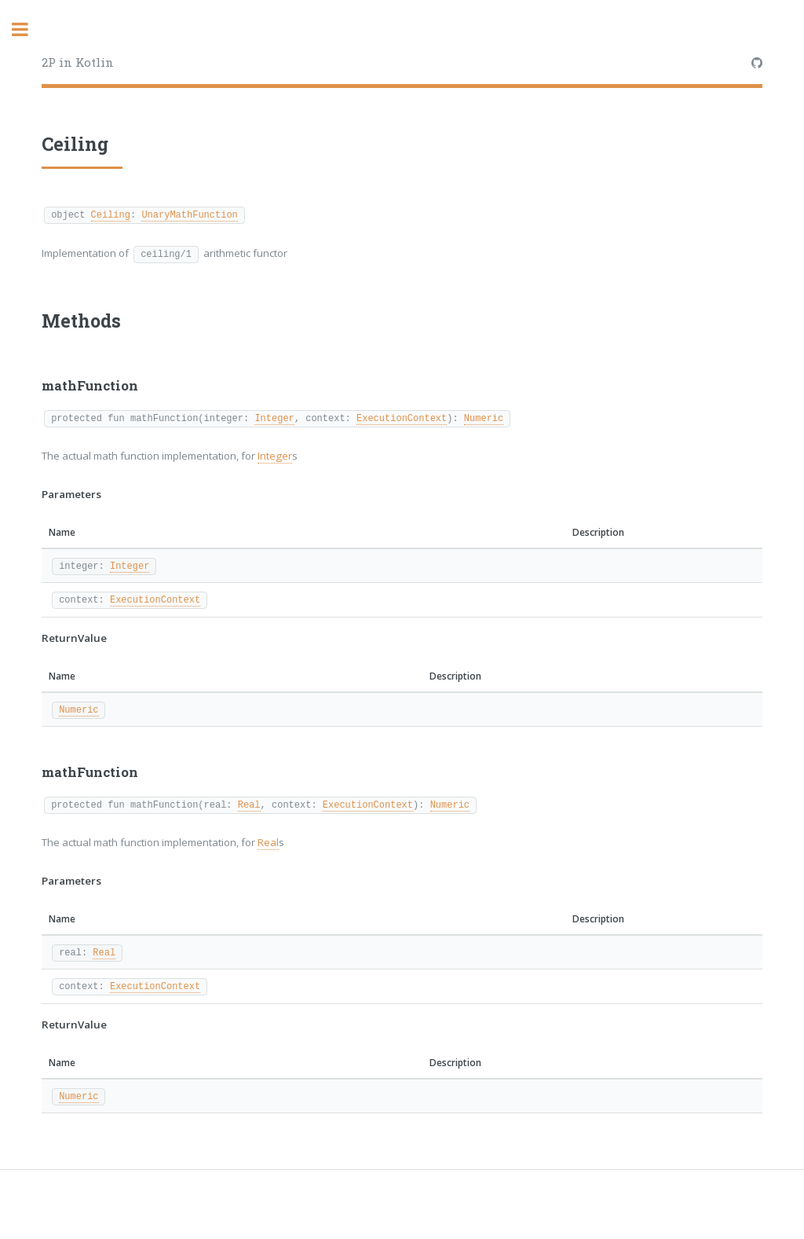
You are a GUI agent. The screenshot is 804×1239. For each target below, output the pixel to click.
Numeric (483, 417)
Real (249, 804)
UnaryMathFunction (189, 214)
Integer (274, 417)
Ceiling (110, 214)
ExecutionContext (401, 417)
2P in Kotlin (78, 62)
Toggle (28, 29)
